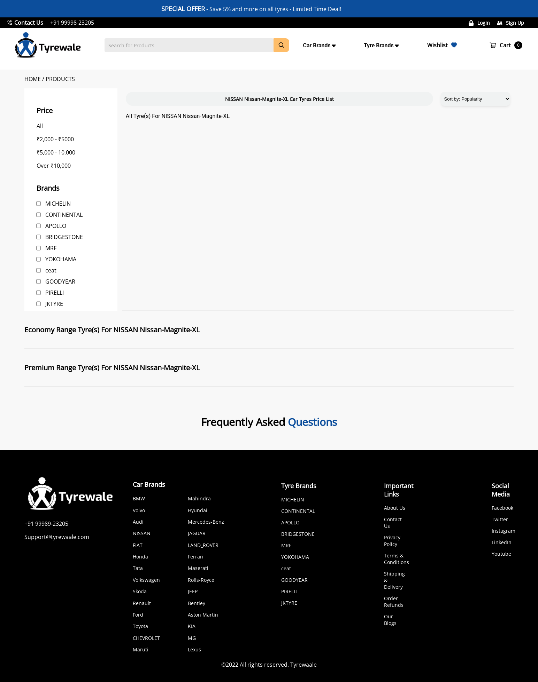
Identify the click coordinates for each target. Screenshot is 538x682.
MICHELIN (58, 203)
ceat (50, 270)
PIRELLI (54, 292)
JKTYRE (54, 304)
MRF (50, 248)
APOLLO (55, 226)
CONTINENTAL (64, 215)
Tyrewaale (303, 664)
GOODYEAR (60, 281)
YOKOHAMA (60, 259)
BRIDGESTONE (64, 237)
